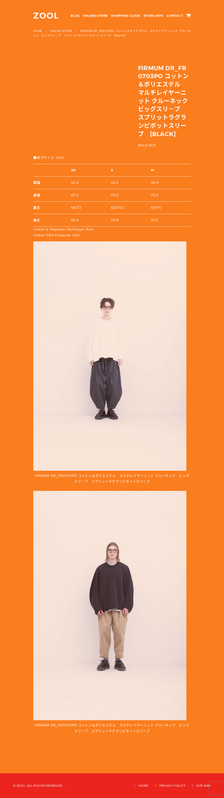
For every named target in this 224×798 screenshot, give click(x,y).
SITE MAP (203, 785)
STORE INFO (154, 16)
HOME (143, 785)
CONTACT (175, 16)
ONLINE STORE (95, 16)
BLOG (75, 16)
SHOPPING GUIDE (125, 16)
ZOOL (46, 15)
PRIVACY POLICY (172, 785)
